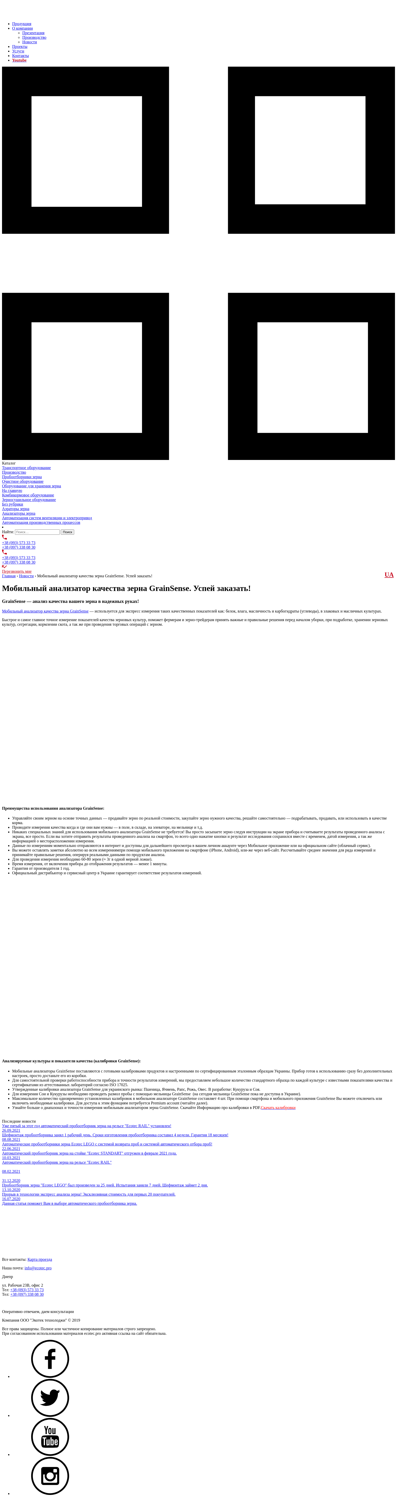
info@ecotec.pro (38, 1268)
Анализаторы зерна (18, 513)
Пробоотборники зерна (22, 477)
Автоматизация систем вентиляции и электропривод (47, 518)
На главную (12, 490)
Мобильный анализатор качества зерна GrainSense (45, 611)
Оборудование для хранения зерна (31, 486)
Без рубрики (12, 504)
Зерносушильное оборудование (29, 499)
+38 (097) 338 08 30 (18, 547)
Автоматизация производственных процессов (41, 522)
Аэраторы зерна (15, 509)
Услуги (18, 51)
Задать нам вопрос (18, 1303)
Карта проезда (40, 1259)
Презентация (33, 33)
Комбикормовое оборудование (28, 495)
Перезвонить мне (17, 571)
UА (389, 574)
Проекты (19, 46)
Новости (29, 42)
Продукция (21, 24)
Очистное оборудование (23, 481)
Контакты (20, 55)
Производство (34, 37)
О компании (22, 28)
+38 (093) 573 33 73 (18, 543)
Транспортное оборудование (26, 468)
